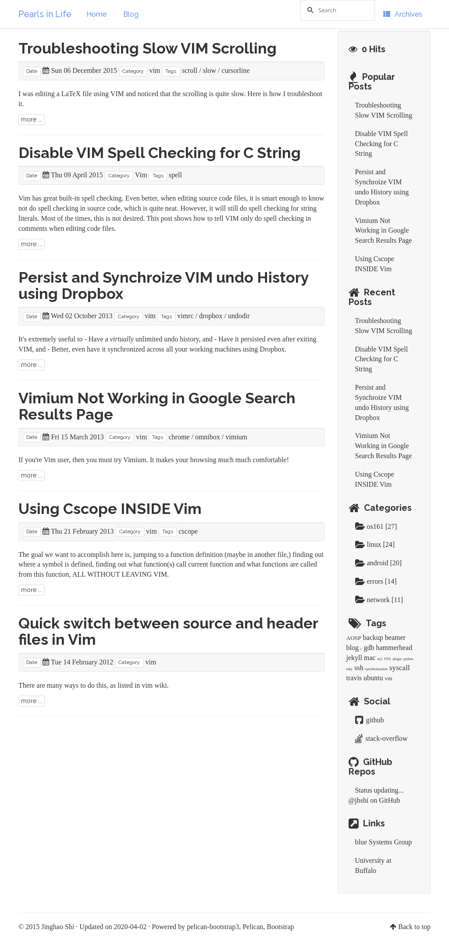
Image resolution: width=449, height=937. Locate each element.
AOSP (353, 638)
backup (373, 637)
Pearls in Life (44, 14)
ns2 (380, 659)
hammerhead (394, 647)
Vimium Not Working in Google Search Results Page (157, 406)
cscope (188, 531)
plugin (397, 659)
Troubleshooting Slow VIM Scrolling (147, 48)
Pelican (252, 926)
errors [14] (376, 581)
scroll (190, 70)
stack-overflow (381, 738)
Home (96, 14)
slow (209, 70)
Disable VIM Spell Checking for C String (159, 153)
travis (354, 678)
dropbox (210, 316)
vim (154, 70)
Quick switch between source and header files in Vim (168, 631)
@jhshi (359, 800)
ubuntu (373, 678)
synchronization (376, 669)
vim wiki (154, 685)
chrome (178, 437)
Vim (141, 175)
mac (370, 657)
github (369, 720)
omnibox (207, 437)
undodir (239, 316)
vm (388, 678)
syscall (399, 668)
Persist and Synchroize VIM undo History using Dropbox (163, 285)
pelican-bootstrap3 (213, 926)
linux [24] (375, 544)
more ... (31, 119)
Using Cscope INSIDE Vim (110, 508)
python (408, 659)
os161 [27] (376, 526)
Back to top (414, 926)
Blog (131, 14)
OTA (387, 659)
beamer (395, 637)
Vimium (134, 459)
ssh (358, 667)
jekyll (354, 657)
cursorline (235, 70)
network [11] (379, 599)
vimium (236, 437)
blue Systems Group (383, 842)
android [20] (378, 563)
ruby (349, 669)
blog (352, 647)
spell (175, 175)
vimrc (185, 316)
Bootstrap (280, 926)
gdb (369, 647)
